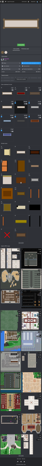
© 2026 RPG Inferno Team (21, 464)
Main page (19, 458)
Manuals (23, 458)
